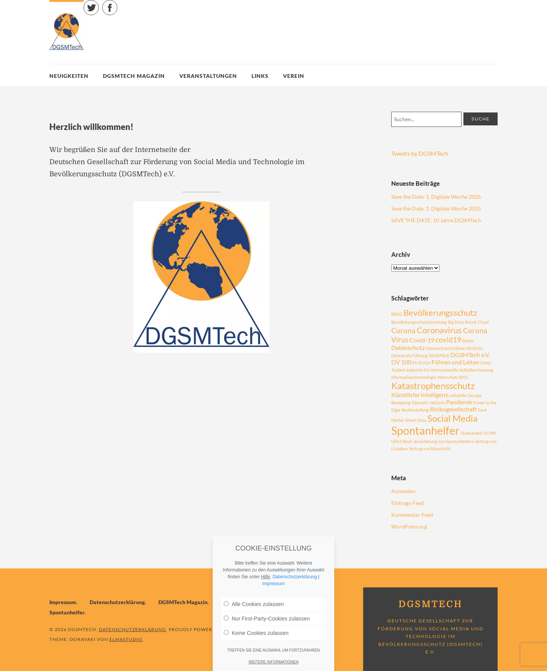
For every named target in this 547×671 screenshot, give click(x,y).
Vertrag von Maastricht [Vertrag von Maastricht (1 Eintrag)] (430, 448)
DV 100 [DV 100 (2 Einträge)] (401, 362)
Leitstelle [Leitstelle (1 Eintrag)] (457, 395)
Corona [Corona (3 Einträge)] (403, 330)
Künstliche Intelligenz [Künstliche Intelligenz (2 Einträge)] (419, 394)
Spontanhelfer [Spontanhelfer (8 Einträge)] (425, 430)
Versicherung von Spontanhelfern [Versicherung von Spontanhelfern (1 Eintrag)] (443, 441)
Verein (293, 76)
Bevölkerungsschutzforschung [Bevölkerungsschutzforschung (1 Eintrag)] (419, 322)
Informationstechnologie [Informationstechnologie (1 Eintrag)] (413, 377)
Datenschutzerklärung (117, 602)
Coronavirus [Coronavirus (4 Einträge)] (439, 330)
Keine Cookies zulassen (256, 633)
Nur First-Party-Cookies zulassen (267, 619)
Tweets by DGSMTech (419, 153)
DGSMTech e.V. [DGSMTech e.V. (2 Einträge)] (470, 354)
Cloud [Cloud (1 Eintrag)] (483, 322)
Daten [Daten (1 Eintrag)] (468, 340)
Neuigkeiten (69, 76)
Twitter (98, 4)
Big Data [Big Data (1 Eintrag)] (456, 322)
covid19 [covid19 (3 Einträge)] (448, 339)
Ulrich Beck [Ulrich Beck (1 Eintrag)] (401, 441)
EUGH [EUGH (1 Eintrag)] (424, 362)
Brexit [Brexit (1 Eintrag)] (470, 322)
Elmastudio (125, 639)
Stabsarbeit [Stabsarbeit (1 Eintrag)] (471, 432)
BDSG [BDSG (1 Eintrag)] (396, 314)
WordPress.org (409, 526)
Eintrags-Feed (407, 503)
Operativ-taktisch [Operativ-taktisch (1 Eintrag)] (428, 402)
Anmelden (403, 491)
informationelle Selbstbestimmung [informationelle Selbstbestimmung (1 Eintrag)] (461, 369)
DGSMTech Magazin (134, 76)
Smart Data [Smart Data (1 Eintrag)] (415, 420)
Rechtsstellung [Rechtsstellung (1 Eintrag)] (415, 409)
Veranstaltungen (208, 76)
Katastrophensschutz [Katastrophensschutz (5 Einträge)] (433, 385)
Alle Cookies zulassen (254, 604)
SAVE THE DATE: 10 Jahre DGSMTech (436, 220)
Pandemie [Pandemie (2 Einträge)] (459, 401)
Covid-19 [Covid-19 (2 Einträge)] (421, 339)
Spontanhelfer (66, 612)
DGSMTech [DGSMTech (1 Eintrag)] (439, 355)
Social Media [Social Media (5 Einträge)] (452, 418)
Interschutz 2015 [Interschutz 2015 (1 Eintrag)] (453, 377)
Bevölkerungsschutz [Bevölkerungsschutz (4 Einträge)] (440, 312)
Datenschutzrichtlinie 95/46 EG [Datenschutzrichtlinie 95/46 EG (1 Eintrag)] (454, 348)
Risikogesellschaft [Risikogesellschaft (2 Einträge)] (453, 409)
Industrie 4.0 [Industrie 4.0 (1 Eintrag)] (417, 369)
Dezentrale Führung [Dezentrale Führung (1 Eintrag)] (409, 355)
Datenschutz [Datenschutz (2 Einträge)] (408, 347)
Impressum (62, 602)
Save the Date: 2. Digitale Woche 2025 (436, 208)
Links (260, 76)
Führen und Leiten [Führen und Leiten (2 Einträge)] (455, 362)
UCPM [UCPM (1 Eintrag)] (489, 432)
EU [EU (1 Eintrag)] (415, 362)
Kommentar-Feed (412, 514)
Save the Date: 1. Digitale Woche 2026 (436, 196)
